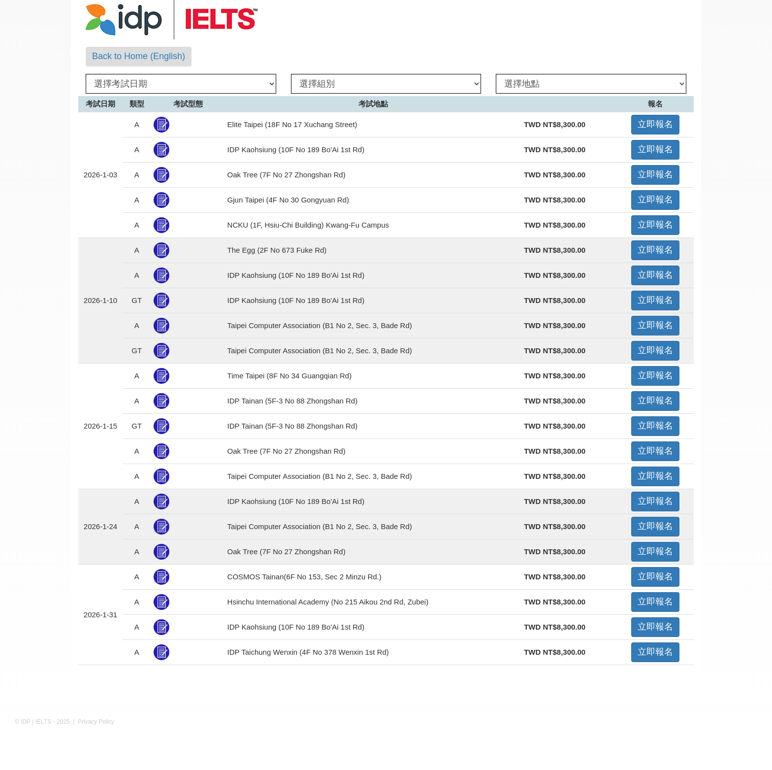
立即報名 (655, 124)
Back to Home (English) (138, 56)
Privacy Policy (96, 721)
